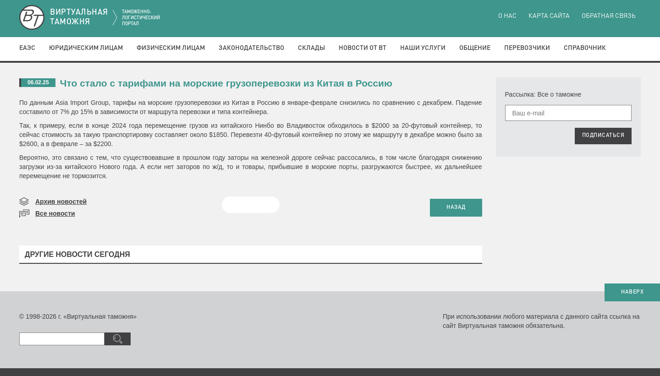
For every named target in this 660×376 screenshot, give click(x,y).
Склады (311, 48)
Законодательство (251, 48)
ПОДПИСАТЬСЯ (603, 135)
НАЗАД (456, 207)
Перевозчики (527, 48)
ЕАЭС (27, 48)
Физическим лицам (171, 48)
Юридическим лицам (86, 48)
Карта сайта (549, 16)
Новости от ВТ (362, 48)
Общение (474, 48)
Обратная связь (609, 16)
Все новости (55, 213)
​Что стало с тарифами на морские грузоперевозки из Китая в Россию (226, 83)
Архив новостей (61, 201)
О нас (507, 16)
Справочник (585, 48)
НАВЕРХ (632, 292)
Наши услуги (423, 48)
